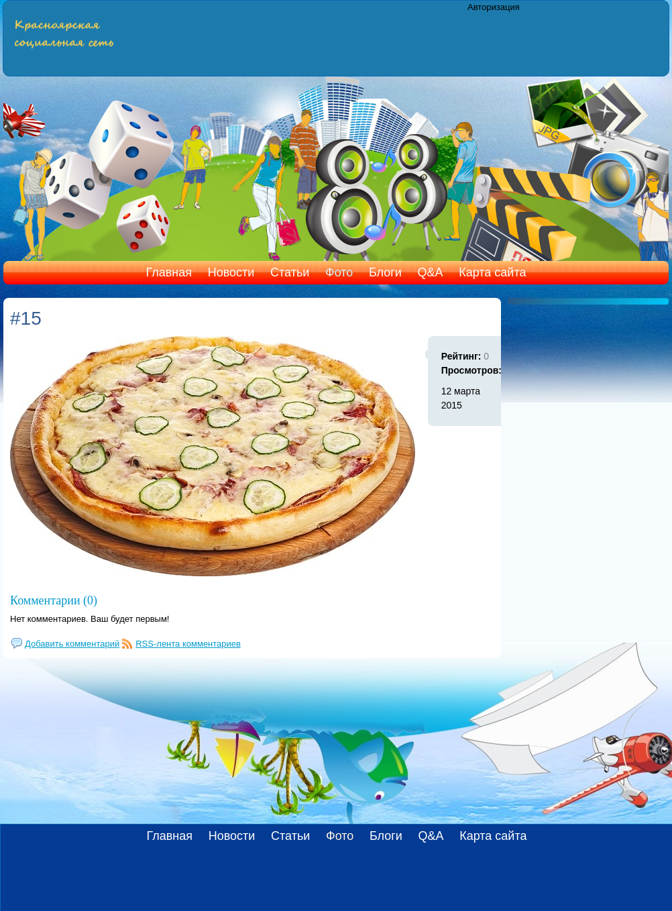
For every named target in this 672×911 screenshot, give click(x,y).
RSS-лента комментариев (188, 644)
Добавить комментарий (72, 644)
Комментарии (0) (53, 600)
